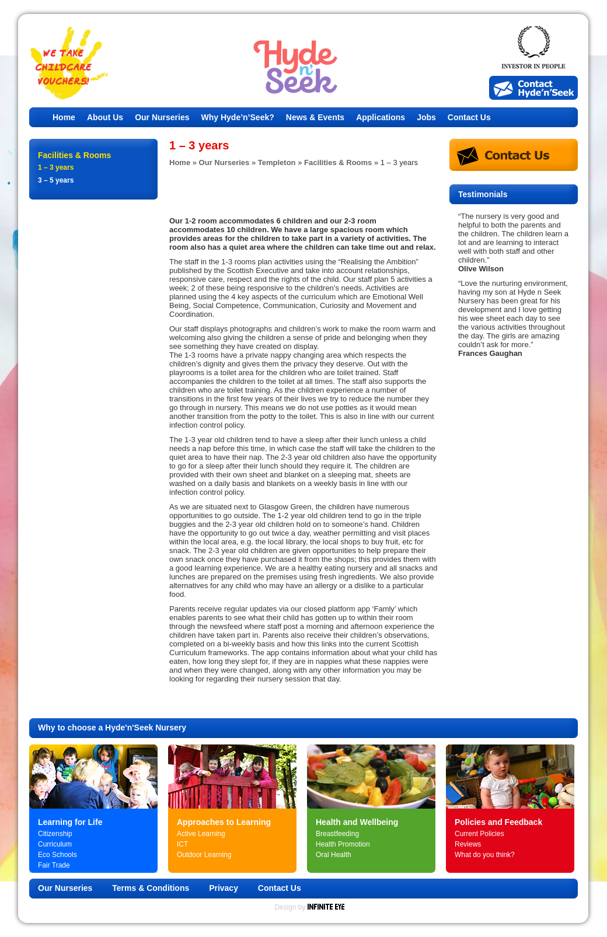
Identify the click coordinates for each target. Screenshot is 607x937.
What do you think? (485, 855)
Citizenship (55, 834)
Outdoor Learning (204, 855)
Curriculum (55, 844)
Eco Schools (57, 855)
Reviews (468, 844)
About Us (105, 117)
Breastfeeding (337, 834)
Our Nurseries (162, 117)
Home (64, 117)
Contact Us (469, 117)
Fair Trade (54, 865)
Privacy (223, 888)
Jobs (426, 117)
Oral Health (333, 855)
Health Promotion (343, 844)
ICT (182, 844)
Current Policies (479, 834)
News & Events (315, 117)
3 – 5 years (56, 180)
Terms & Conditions (150, 888)
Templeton (277, 162)
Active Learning (201, 834)
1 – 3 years (56, 167)
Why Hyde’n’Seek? (237, 117)
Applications (380, 117)
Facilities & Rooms (338, 162)
